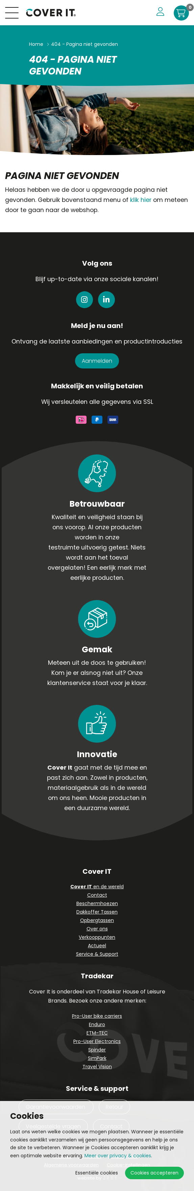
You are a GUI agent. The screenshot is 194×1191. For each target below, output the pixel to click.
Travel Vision (97, 1066)
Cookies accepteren (154, 1172)
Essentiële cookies (96, 1172)
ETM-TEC (97, 1033)
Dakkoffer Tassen (97, 912)
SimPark (97, 1058)
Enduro (97, 1024)
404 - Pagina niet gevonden (84, 44)
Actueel (97, 945)
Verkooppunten (97, 937)
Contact (97, 895)
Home (36, 44)
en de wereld (97, 886)
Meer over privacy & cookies (117, 1155)
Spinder (97, 1049)
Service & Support (97, 954)
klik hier (140, 200)
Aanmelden (97, 361)
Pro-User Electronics (97, 1041)
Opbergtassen (97, 920)
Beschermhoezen (97, 903)
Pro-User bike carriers (97, 1016)
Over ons (97, 928)
